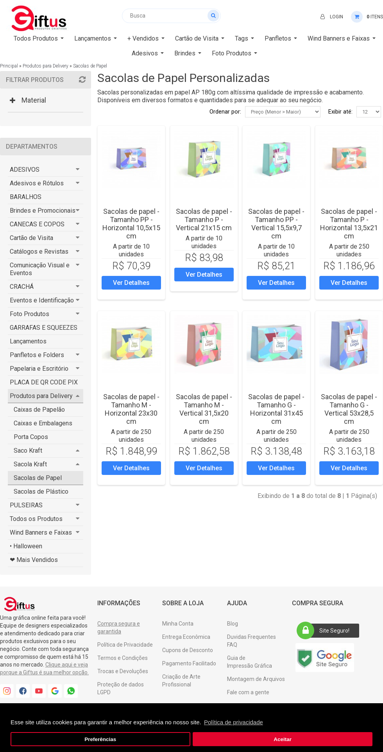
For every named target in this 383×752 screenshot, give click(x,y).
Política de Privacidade (125, 645)
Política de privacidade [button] (233, 722)
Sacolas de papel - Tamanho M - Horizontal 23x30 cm (131, 409)
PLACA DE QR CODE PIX (44, 382)
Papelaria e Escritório (39, 368)
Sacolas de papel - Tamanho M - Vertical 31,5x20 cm (204, 409)
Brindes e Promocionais (42, 210)
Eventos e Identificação (42, 300)
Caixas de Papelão (39, 409)
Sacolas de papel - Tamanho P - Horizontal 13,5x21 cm (349, 223)
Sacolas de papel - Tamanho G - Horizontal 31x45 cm (276, 409)
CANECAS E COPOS (37, 224)
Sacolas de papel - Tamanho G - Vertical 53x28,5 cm (349, 409)
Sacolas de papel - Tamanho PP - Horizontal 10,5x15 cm (131, 223)
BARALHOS (25, 197)
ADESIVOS (24, 169)
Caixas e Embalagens (43, 423)
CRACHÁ (22, 286)
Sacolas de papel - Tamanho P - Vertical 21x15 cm (204, 219)
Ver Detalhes (131, 282)
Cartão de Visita (31, 238)
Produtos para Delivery (45, 66)
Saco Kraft (28, 450)
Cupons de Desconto (187, 650)
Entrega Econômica (186, 637)
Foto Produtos (29, 314)
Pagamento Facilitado (189, 663)
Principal (9, 66)
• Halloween (26, 546)
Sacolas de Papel (90, 66)
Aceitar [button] (283, 739)
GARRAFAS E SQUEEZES (43, 327)
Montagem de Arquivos (256, 679)
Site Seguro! (325, 631)
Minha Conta (177, 623)
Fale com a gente (248, 692)
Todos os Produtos (36, 519)
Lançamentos (28, 341)
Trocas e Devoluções (122, 671)
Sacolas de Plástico (41, 491)
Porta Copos (31, 437)
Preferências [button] (100, 739)
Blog (232, 623)
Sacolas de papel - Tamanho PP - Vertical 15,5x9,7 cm (276, 223)
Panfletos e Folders (37, 355)
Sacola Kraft (30, 464)
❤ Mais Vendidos (34, 560)
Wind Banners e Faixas (41, 532)
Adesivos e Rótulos (37, 183)
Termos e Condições (122, 658)
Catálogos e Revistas (39, 251)
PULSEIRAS (26, 505)
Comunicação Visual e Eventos (40, 269)
